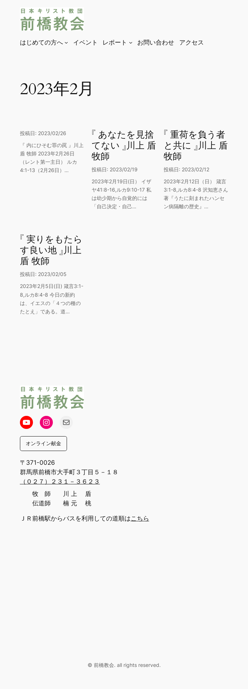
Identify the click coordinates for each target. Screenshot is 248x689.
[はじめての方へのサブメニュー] (66, 42)
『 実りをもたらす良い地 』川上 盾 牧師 (51, 250)
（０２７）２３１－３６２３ (60, 481)
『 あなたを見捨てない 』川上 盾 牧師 (124, 145)
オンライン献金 (43, 443)
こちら (140, 518)
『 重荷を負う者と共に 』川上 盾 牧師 (196, 145)
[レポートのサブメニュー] (131, 42)
